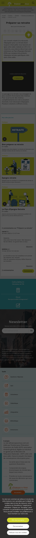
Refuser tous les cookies (18, 532)
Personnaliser (18, 526)
